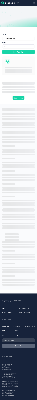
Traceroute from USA (8, 374)
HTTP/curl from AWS (8, 395)
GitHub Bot (30, 327)
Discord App (17, 331)
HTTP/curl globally (7, 393)
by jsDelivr (19, 2)
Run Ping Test (18, 52)
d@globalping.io (24, 312)
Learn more (18, 98)
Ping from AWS (6, 369)
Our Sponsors (7, 312)
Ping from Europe (7, 364)
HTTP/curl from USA (8, 392)
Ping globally (6, 367)
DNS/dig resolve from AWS (10, 386)
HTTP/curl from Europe (8, 390)
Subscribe (18, 346)
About (4, 308)
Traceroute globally (8, 376)
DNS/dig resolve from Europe (10, 381)
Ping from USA (6, 366)
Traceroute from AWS (8, 378)
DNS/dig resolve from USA (10, 383)
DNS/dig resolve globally (9, 385)
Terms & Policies (24, 308)
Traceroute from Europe (9, 373)
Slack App (16, 327)
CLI (3, 331)
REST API (5, 327)
